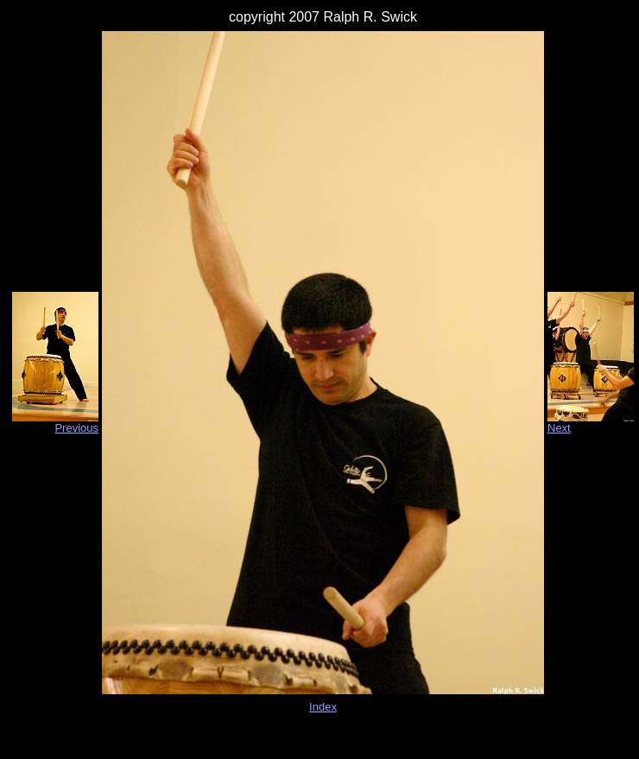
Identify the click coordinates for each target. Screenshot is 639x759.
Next (559, 427)
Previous (76, 427)
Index (323, 706)
